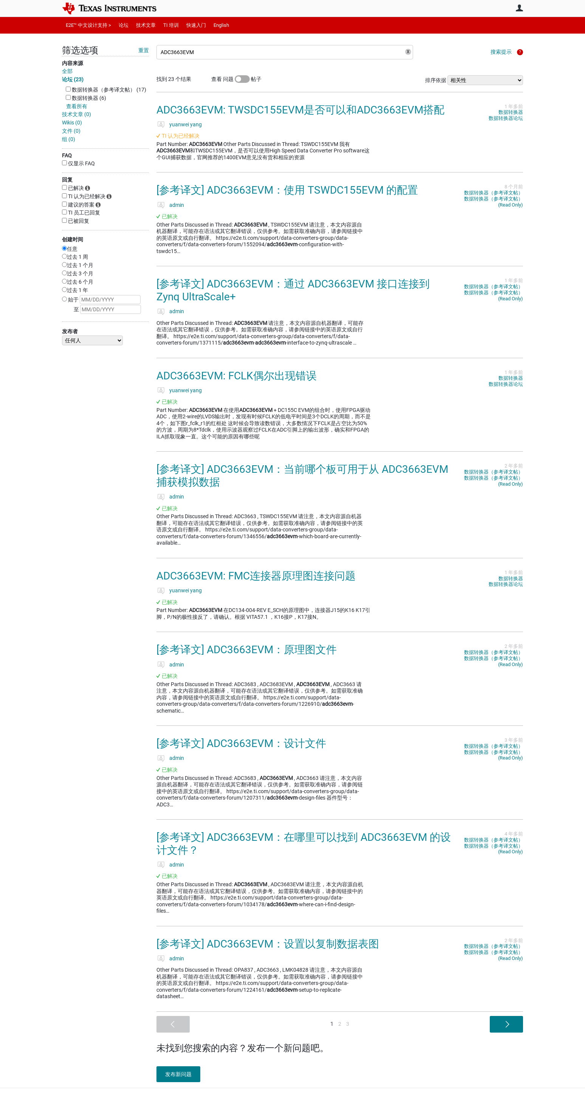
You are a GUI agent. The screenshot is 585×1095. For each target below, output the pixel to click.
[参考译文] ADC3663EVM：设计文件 (241, 743)
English (221, 25)
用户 (519, 8)
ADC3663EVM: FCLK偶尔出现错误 (236, 376)
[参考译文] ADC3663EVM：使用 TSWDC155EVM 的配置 (287, 190)
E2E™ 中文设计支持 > (88, 25)
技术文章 (146, 25)
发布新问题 (181, 1074)
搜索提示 (501, 52)
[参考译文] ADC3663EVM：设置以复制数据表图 (267, 944)
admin (176, 205)
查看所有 (76, 106)
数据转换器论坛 (506, 118)
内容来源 (72, 63)
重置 (143, 50)
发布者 (70, 331)
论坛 (123, 25)
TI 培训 (171, 25)
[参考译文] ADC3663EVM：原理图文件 (246, 649)
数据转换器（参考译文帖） (493, 193)
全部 (67, 71)
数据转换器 (510, 112)
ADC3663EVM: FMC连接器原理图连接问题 (256, 576)
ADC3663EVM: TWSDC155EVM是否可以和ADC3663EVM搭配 (300, 110)
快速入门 (196, 25)
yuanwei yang (185, 124)
